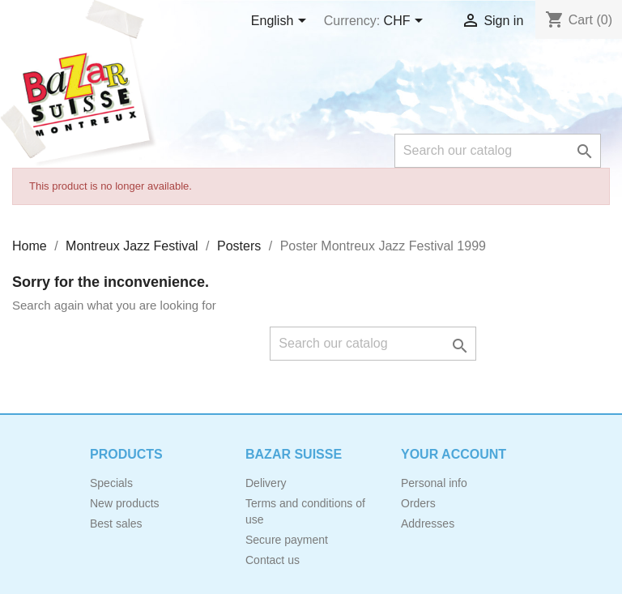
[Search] (497, 151)
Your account (453, 454)
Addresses (427, 523)
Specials (111, 482)
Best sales (116, 523)
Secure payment (286, 539)
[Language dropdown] (281, 22)
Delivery (266, 482)
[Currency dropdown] (406, 22)
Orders (418, 503)
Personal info (434, 482)
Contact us (272, 559)
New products (125, 503)
